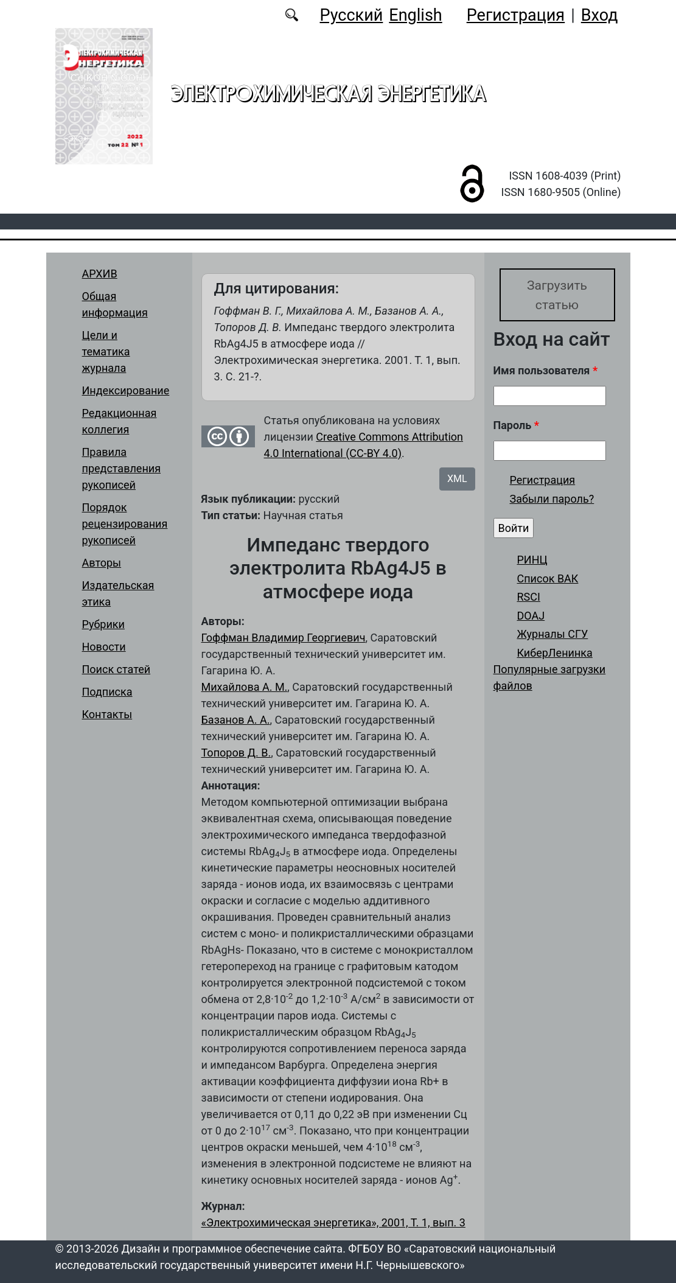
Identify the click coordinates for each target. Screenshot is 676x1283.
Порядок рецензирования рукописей (125, 524)
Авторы (102, 562)
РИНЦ (532, 560)
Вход (599, 15)
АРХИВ (99, 273)
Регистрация (516, 15)
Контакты (107, 714)
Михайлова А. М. (244, 686)
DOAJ (531, 616)
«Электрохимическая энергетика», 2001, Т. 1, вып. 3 (333, 1222)
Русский (351, 15)
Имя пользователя (545, 371)
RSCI (528, 598)
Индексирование (126, 390)
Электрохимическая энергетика (328, 93)
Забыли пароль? (552, 500)
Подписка (107, 691)
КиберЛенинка (555, 653)
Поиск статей (116, 669)
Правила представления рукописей (121, 468)
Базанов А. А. (235, 719)
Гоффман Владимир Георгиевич (283, 637)
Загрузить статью (557, 295)
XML (457, 478)
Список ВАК (548, 579)
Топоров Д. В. (236, 752)
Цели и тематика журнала (106, 351)
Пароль (516, 425)
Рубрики (103, 624)
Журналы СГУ (552, 635)
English (415, 15)
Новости (104, 646)
